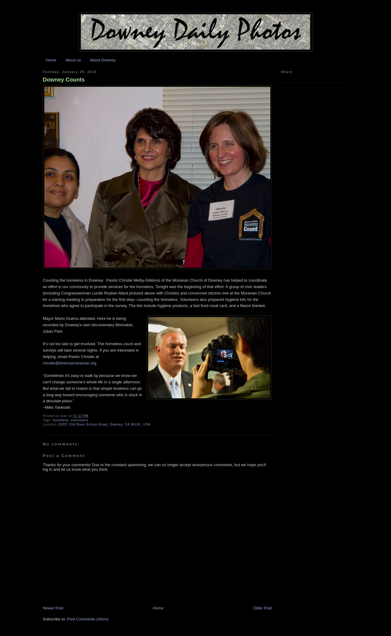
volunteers (79, 420)
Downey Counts (64, 80)
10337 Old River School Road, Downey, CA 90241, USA (104, 424)
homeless (60, 420)
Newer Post (53, 608)
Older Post (262, 608)
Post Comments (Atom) (87, 619)
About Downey (103, 60)
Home (51, 60)
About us (73, 60)
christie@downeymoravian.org (69, 363)
